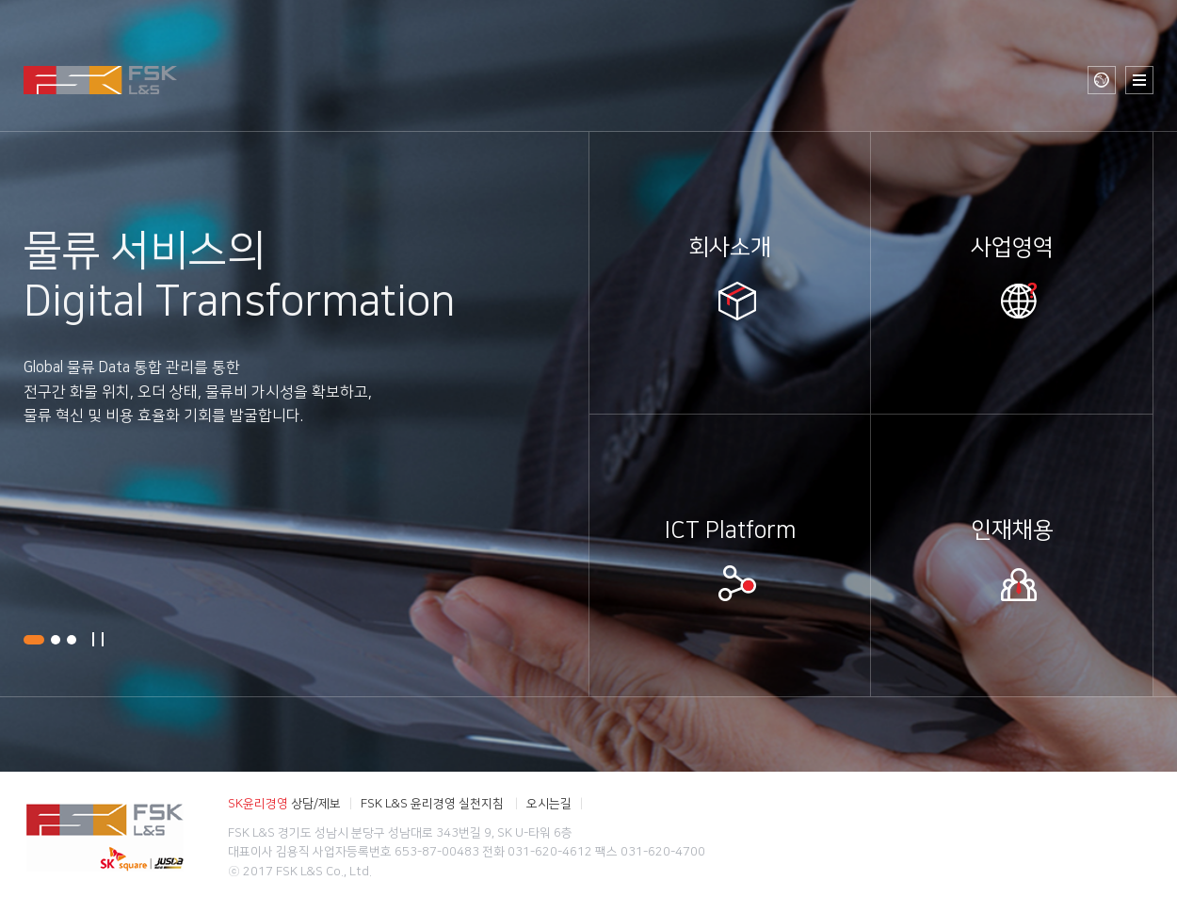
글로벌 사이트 (1102, 80)
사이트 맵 (1139, 80)
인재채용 (1012, 529)
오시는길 (549, 801)
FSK (105, 834)
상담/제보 (284, 801)
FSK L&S (100, 80)
